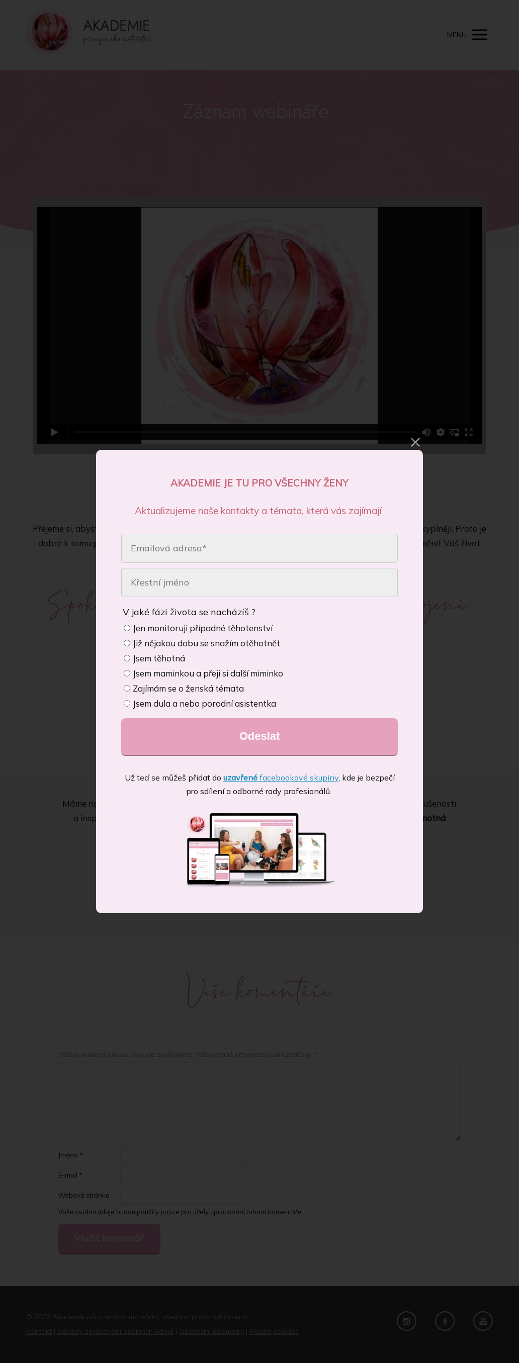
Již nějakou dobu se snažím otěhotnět (202, 643)
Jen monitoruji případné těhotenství (198, 628)
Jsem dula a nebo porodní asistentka (200, 703)
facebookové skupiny (280, 777)
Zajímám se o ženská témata (184, 688)
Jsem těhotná (154, 658)
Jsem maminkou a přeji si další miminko (203, 673)
